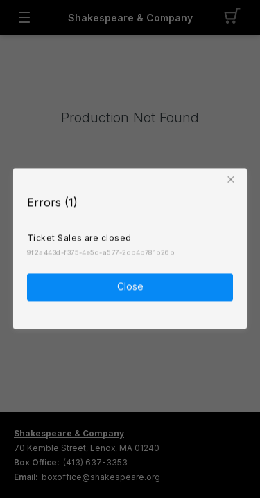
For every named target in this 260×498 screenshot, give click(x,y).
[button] (233, 179)
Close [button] (130, 286)
